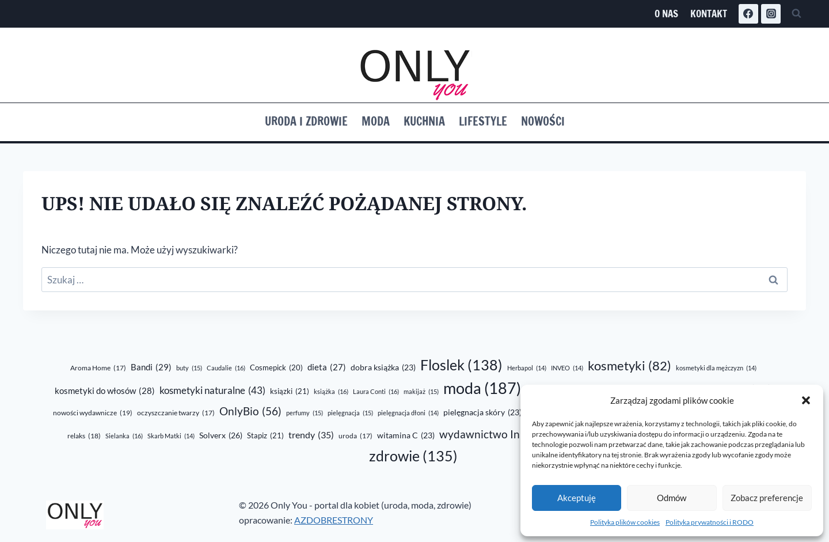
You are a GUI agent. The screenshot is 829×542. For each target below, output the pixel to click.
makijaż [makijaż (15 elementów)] (421, 391)
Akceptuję (576, 497)
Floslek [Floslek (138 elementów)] (461, 365)
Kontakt (708, 13)
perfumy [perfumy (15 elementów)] (304, 413)
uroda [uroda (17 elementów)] (355, 436)
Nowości (543, 121)
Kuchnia (424, 121)
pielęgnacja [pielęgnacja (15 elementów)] (350, 413)
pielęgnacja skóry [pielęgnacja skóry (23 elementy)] (482, 413)
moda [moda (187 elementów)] (482, 388)
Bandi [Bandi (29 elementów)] (151, 367)
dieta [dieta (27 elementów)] (326, 367)
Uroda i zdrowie (306, 121)
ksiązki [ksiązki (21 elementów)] (289, 391)
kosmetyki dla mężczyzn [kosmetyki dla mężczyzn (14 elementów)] (716, 368)
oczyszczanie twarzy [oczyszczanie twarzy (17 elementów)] (176, 413)
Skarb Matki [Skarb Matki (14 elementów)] (171, 436)
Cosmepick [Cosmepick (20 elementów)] (276, 367)
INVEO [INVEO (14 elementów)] (567, 368)
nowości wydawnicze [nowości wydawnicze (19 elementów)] (92, 413)
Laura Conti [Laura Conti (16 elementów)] (376, 391)
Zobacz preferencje (767, 497)
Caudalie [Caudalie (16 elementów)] (226, 368)
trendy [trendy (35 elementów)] (311, 434)
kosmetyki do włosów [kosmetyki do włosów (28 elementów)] (105, 391)
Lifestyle (483, 121)
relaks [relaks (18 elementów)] (84, 435)
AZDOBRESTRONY (333, 519)
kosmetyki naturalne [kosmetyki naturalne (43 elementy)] (212, 390)
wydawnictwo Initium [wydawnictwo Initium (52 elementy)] (503, 435)
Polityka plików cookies (625, 522)
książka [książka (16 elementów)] (331, 391)
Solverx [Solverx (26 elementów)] (220, 435)
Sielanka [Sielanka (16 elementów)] (124, 436)
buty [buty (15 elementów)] (189, 368)
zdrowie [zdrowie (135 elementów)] (413, 456)
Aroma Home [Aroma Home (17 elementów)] (98, 368)
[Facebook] (748, 14)
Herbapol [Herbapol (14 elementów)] (526, 368)
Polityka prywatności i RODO (710, 522)
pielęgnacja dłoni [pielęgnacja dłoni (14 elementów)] (408, 413)
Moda (376, 121)
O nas (666, 13)
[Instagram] (771, 14)
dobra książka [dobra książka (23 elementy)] (383, 368)
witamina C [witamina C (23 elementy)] (406, 436)
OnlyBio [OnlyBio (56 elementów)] (250, 411)
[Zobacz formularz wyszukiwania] (796, 14)
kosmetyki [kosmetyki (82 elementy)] (629, 366)
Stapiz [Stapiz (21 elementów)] (265, 436)
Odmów (671, 497)
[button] (806, 400)
